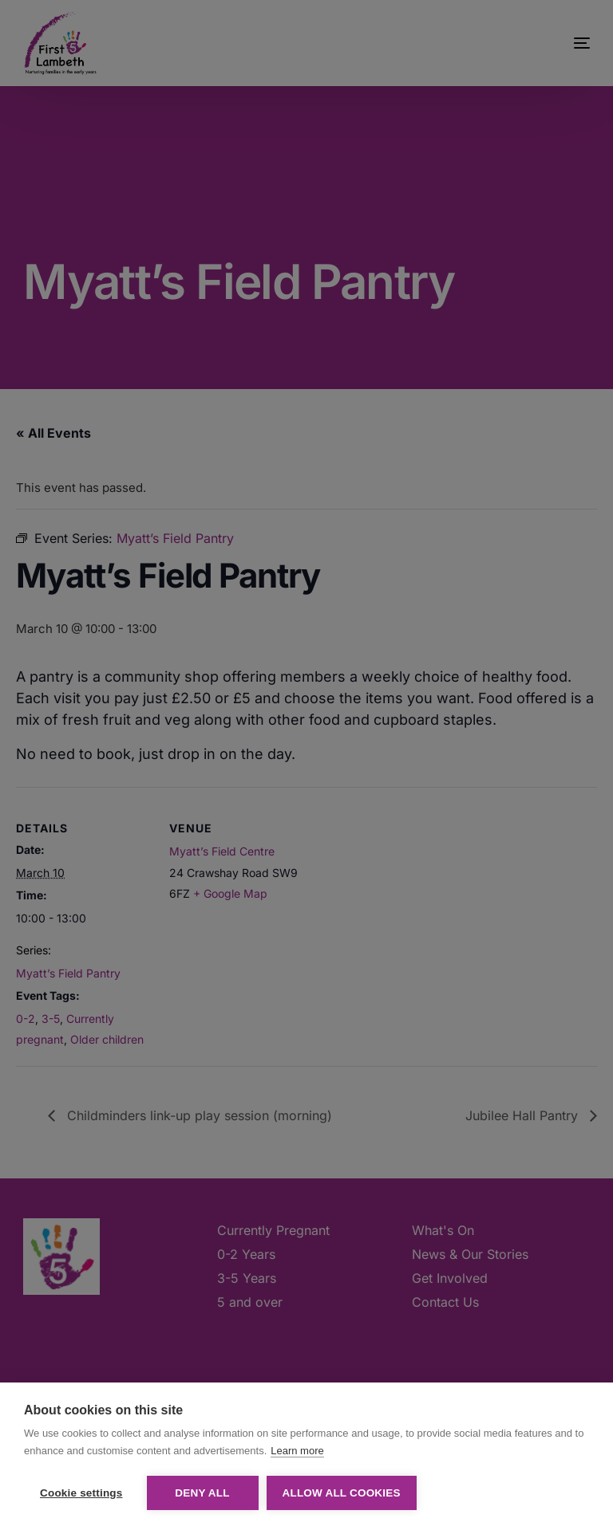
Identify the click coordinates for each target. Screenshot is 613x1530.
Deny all (202, 1493)
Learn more (297, 1451)
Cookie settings (81, 1493)
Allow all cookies (342, 1493)
